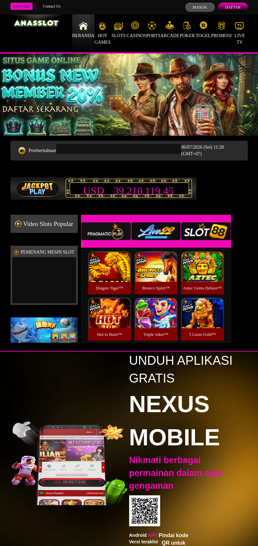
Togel (203, 29)
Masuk (200, 7)
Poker (187, 29)
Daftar (233, 7)
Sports (152, 29)
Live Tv (239, 33)
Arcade (170, 29)
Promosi (221, 29)
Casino (135, 29)
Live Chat (22, 6)
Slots (118, 29)
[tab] (106, 231)
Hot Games (103, 33)
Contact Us (52, 6)
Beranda (83, 29)
